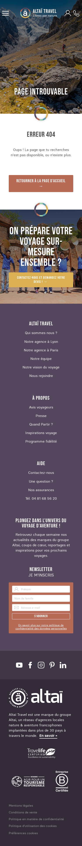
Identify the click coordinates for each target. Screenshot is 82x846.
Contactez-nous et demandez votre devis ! (41, 280)
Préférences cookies (23, 833)
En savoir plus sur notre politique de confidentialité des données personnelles (41, 627)
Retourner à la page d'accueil (41, 181)
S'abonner (41, 616)
